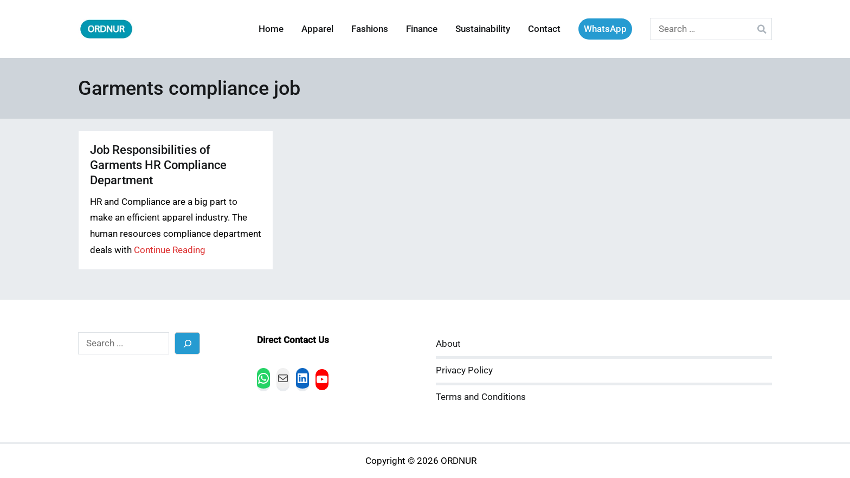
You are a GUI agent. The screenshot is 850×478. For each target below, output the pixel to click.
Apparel (317, 29)
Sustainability (482, 29)
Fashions (369, 29)
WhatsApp (605, 29)
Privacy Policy (464, 370)
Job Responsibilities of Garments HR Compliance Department (158, 165)
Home (271, 29)
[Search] (187, 343)
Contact (544, 29)
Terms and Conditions (481, 397)
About (448, 344)
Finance (421, 29)
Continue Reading (169, 250)
